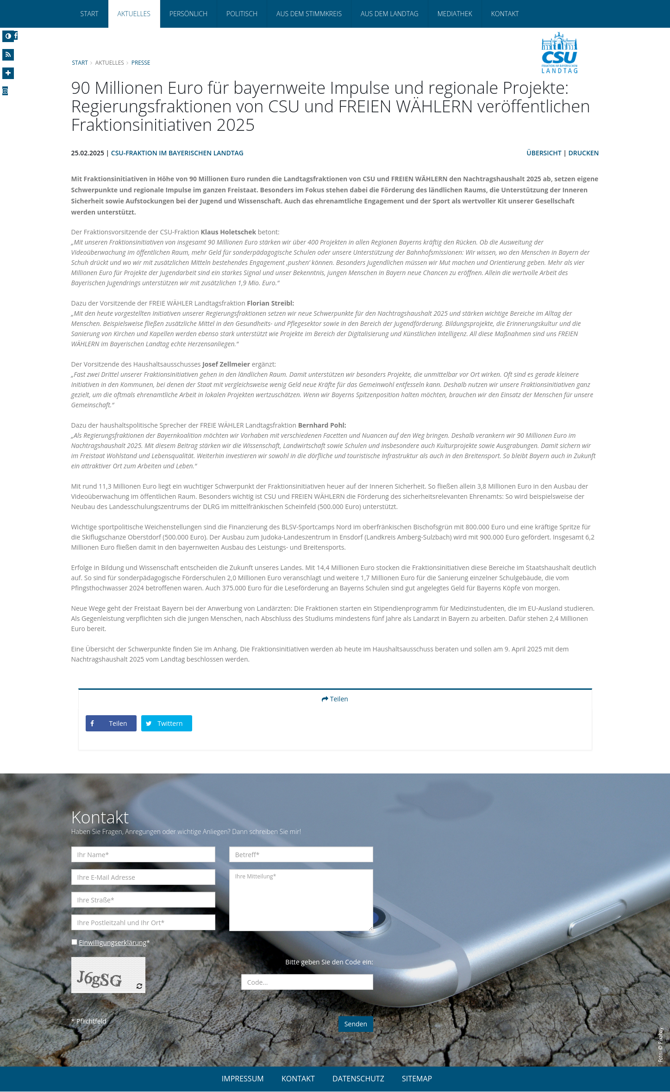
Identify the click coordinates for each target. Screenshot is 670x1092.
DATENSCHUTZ (358, 1079)
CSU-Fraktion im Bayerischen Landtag (177, 152)
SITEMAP (417, 1079)
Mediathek (455, 13)
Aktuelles (134, 13)
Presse (140, 62)
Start (90, 13)
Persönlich (188, 13)
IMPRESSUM (243, 1079)
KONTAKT (298, 1079)
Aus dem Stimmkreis (309, 13)
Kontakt (505, 13)
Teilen (335, 698)
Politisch (241, 13)
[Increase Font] (8, 73)
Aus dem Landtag (390, 13)
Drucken (583, 152)
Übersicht (544, 152)
